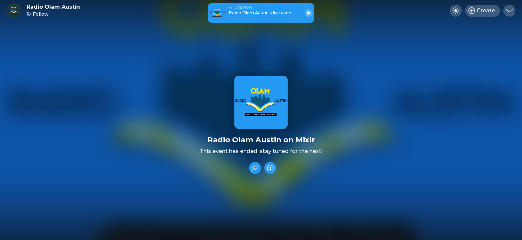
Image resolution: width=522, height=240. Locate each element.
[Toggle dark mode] (456, 11)
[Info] (270, 168)
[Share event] (255, 168)
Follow (38, 14)
